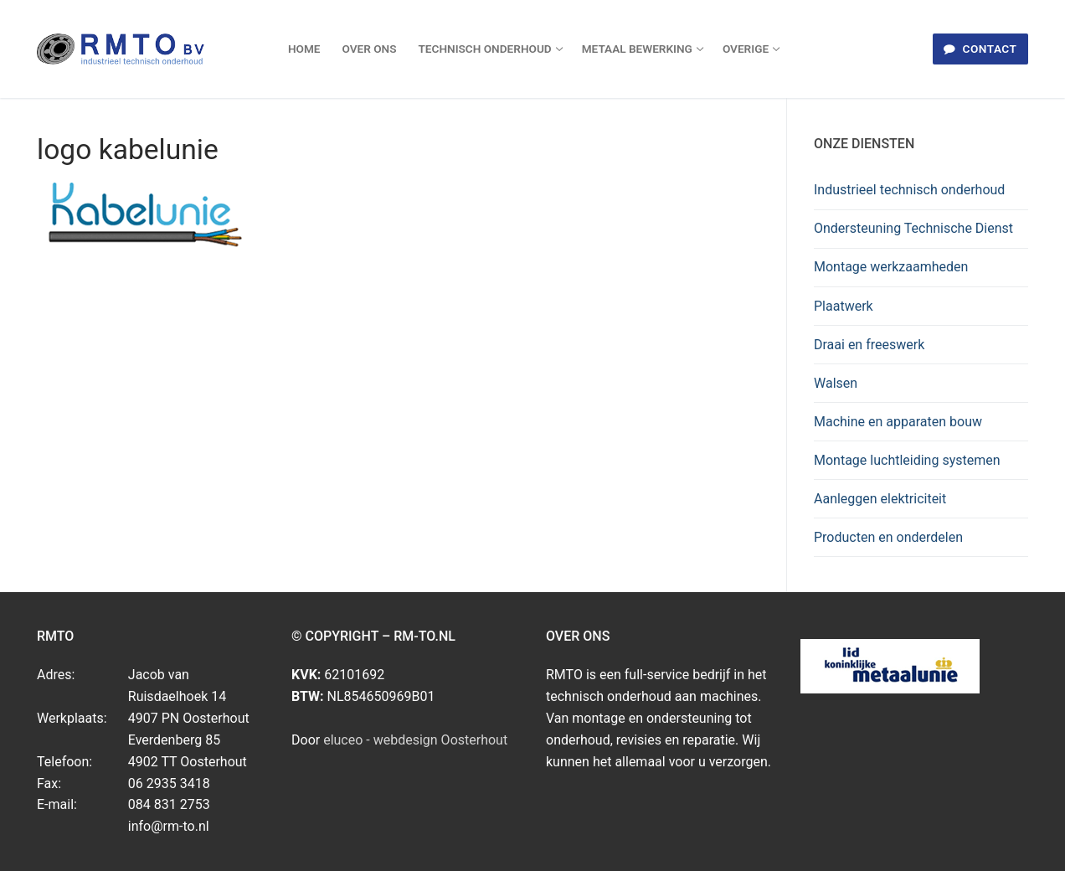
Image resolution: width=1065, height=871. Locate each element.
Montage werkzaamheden (891, 267)
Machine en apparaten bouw (898, 422)
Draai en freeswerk (869, 345)
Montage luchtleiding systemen (907, 460)
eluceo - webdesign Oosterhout (415, 740)
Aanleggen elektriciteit (880, 499)
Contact (980, 48)
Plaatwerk (843, 306)
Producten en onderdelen (888, 537)
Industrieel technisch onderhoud (909, 190)
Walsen (835, 383)
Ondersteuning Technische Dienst (913, 228)
